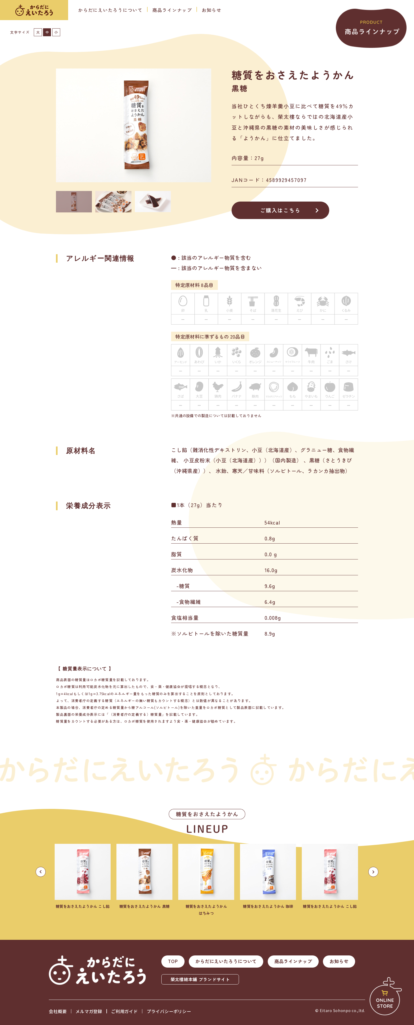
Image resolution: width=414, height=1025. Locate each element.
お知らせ (212, 10)
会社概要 (58, 1011)
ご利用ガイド (124, 1011)
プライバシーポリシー (169, 1011)
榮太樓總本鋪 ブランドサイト (200, 979)
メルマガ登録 (89, 1011)
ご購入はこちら (280, 210)
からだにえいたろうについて (110, 10)
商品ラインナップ (172, 10)
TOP (173, 961)
